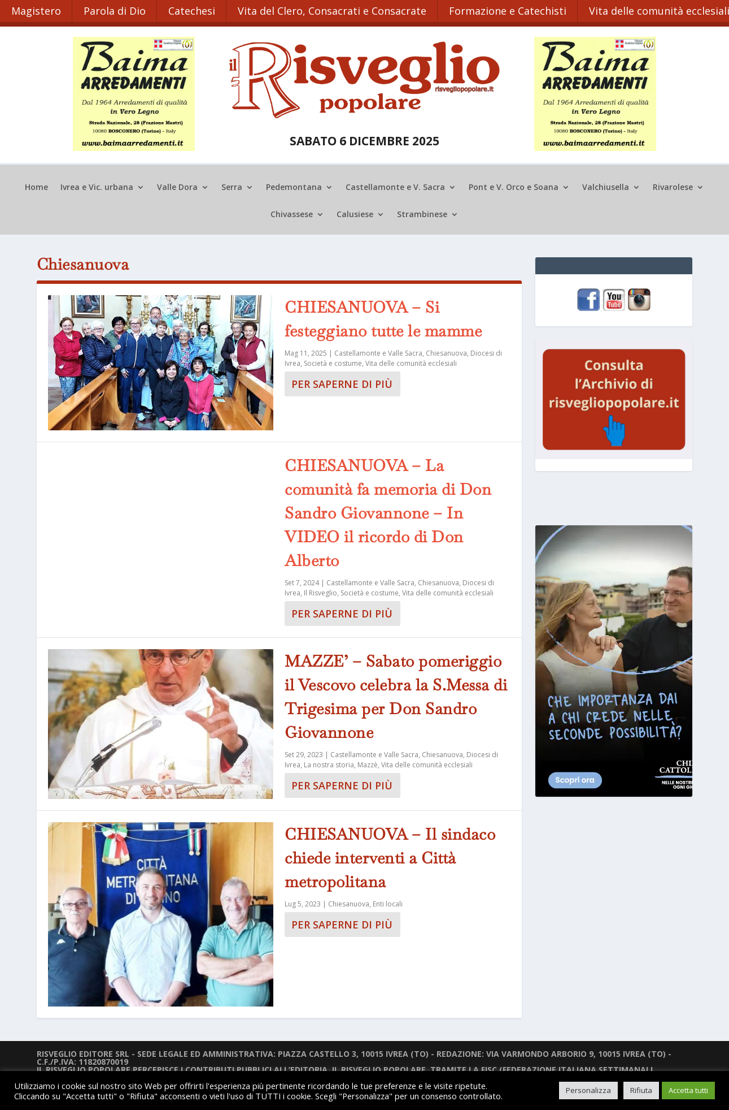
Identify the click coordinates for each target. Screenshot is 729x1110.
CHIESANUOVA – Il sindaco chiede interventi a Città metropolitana (390, 857)
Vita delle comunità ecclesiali (411, 362)
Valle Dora (177, 186)
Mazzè (367, 764)
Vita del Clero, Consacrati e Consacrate (333, 10)
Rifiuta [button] (641, 1090)
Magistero (36, 10)
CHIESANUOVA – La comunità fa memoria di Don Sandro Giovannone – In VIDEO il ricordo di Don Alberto (388, 512)
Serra (231, 186)
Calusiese (355, 213)
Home (36, 186)
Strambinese (422, 213)
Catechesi (192, 10)
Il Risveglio (320, 592)
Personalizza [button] (588, 1090)
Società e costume (333, 362)
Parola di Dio (115, 10)
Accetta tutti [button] (688, 1090)
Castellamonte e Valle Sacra (378, 352)
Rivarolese (673, 186)
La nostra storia (329, 764)
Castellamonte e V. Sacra (395, 186)
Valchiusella (605, 186)
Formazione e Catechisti (510, 10)
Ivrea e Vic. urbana (96, 186)
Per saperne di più (341, 383)
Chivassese (291, 213)
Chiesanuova (446, 352)
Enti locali (388, 903)
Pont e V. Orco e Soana (513, 186)
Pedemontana (294, 186)
